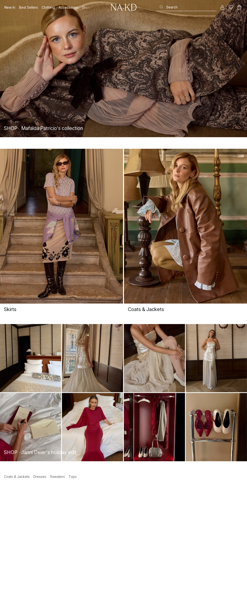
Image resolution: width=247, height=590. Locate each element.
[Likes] (230, 7)
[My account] (222, 7)
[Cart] (239, 7)
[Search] (187, 7)
